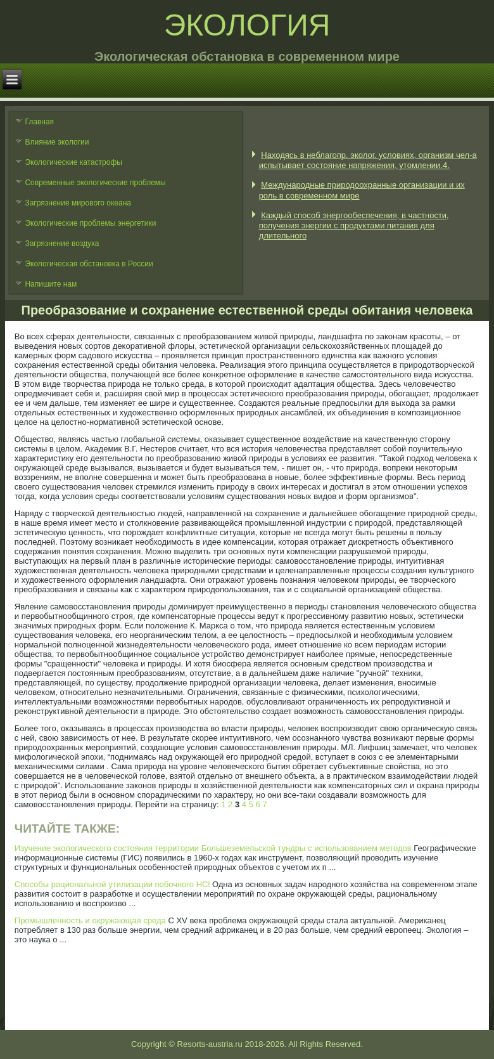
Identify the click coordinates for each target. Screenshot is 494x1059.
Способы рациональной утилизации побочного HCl (112, 884)
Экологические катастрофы (73, 162)
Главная (39, 121)
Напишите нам (51, 284)
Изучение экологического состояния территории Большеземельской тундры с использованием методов (213, 848)
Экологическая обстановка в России (89, 263)
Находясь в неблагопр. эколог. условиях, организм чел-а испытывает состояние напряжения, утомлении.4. (368, 160)
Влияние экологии (57, 142)
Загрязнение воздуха (62, 243)
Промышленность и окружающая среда (90, 920)
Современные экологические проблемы (95, 182)
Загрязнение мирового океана (78, 202)
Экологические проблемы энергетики (90, 223)
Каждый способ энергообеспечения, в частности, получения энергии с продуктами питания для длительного (354, 226)
